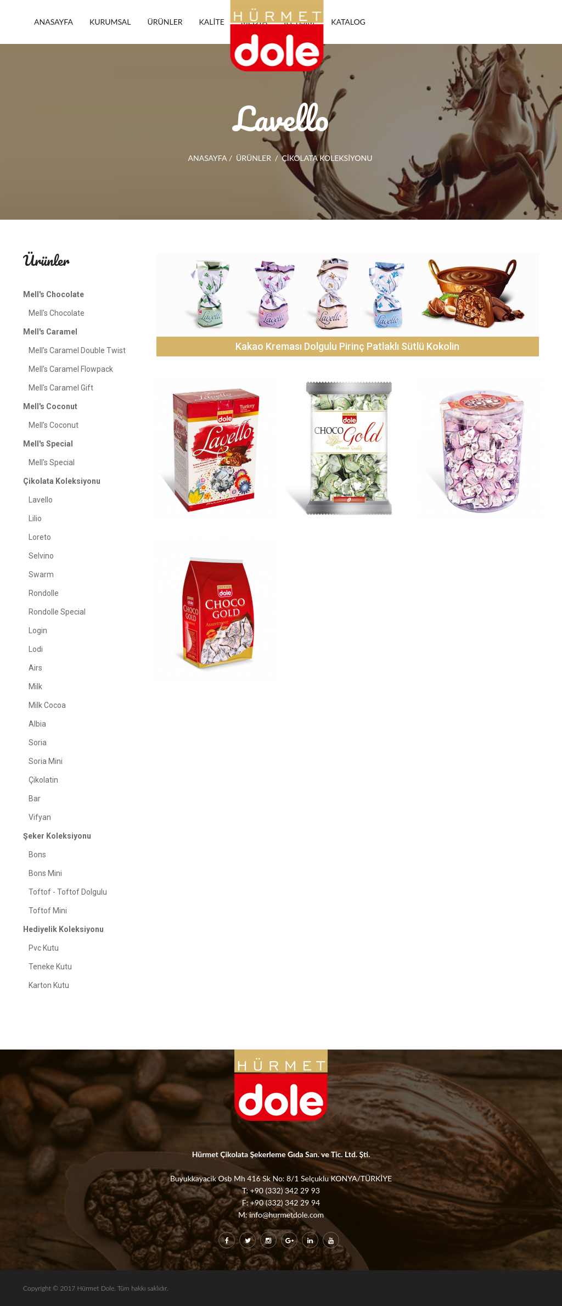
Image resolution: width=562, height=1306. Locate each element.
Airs (35, 667)
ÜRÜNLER (165, 21)
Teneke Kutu (50, 966)
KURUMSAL (110, 21)
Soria (38, 742)
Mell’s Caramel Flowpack (71, 369)
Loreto (40, 537)
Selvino (41, 555)
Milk (35, 686)
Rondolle (44, 593)
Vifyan (40, 817)
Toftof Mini (48, 910)
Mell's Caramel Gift (61, 387)
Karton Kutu (49, 985)
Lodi (36, 649)
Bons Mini (45, 873)
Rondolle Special (57, 611)
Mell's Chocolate (57, 313)
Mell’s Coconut (53, 425)
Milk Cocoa (47, 705)
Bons (37, 854)
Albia (37, 723)
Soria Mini (46, 761)
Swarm (41, 574)
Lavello (41, 499)
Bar (35, 798)
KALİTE (211, 21)
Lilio (35, 518)
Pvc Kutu (44, 948)
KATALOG (348, 21)
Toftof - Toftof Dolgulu (68, 892)
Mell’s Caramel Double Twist (77, 350)
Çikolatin (43, 779)
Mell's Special (52, 462)
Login (38, 630)
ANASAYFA (53, 21)
